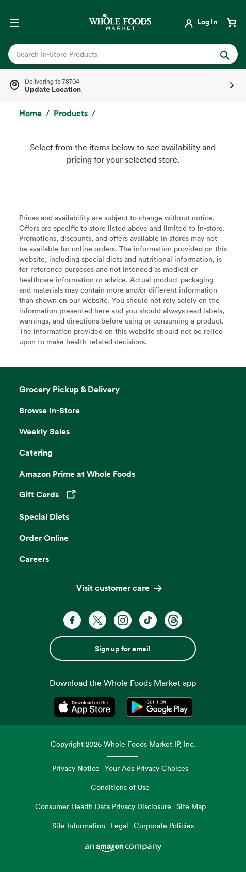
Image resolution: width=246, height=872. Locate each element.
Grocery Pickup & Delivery (69, 389)
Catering (36, 452)
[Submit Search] (224, 54)
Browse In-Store (49, 410)
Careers (34, 558)
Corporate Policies (164, 825)
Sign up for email (123, 648)
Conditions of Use (120, 787)
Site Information (78, 825)
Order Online (44, 537)
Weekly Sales (44, 431)
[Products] (71, 113)
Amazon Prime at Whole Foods (77, 473)
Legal (119, 825)
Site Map (191, 806)
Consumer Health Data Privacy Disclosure (103, 806)
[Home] (30, 113)
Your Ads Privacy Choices (146, 768)
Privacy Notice (76, 768)
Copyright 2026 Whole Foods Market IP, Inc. (123, 744)
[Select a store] (123, 85)
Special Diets (44, 516)
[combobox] (112, 54)
